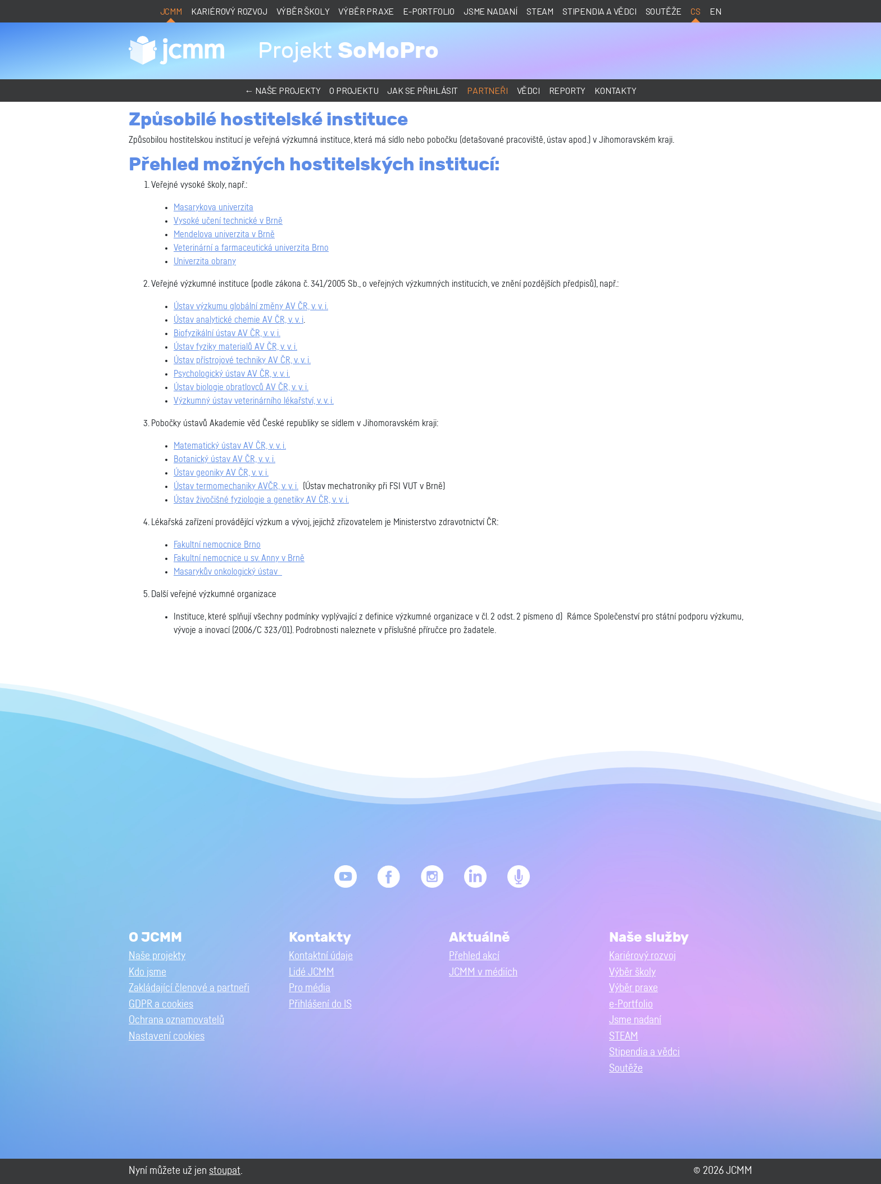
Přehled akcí (474, 956)
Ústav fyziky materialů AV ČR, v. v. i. (235, 346)
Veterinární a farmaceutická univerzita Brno (251, 247)
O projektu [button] (353, 90)
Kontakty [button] (615, 90)
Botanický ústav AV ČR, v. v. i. (224, 459)
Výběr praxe (366, 11)
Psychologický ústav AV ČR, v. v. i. (232, 373)
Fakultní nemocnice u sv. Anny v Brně (239, 558)
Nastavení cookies (167, 1036)
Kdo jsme (147, 972)
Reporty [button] (567, 90)
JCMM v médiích (483, 972)
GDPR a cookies (161, 1004)
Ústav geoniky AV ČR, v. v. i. (221, 472)
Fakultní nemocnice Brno (217, 544)
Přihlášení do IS (320, 1004)
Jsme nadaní (490, 11)
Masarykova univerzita (213, 207)
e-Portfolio (429, 11)
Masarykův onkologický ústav (228, 571)
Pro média (309, 988)
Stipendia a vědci (599, 11)
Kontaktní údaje (321, 956)
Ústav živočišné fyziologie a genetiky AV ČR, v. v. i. (261, 499)
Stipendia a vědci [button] (644, 1052)
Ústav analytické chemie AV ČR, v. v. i (238, 319)
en (715, 11)
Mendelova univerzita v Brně (224, 234)
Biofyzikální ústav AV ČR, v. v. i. (227, 333)
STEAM (539, 11)
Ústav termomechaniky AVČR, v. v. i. (236, 486)
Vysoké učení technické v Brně (228, 220)
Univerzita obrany (205, 261)
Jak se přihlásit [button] (422, 90)
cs (696, 11)
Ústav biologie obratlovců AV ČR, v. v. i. (241, 387)
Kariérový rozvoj (229, 11)
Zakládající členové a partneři (189, 988)
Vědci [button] (528, 90)
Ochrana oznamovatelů (176, 1020)
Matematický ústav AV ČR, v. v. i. (230, 445)
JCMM (171, 11)
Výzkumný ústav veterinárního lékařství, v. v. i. (254, 400)
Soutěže (664, 11)
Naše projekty (157, 956)
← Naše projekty (282, 90)
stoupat (224, 1170)
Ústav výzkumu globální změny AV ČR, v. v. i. (251, 306)
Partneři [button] (487, 90)
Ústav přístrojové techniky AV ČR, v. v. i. (242, 360)
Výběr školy (303, 11)
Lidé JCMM (311, 972)
